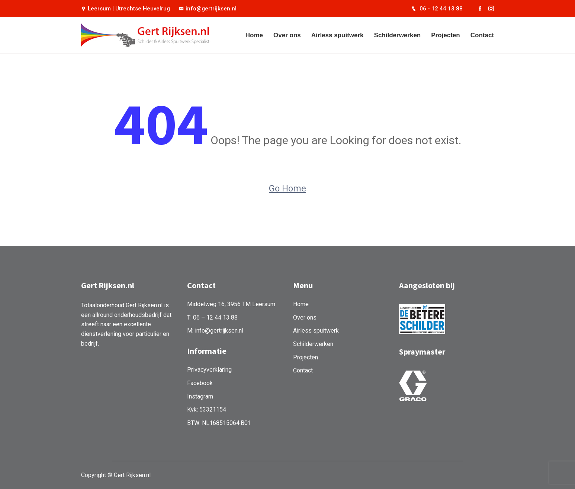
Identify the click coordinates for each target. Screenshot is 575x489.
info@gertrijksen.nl (208, 8)
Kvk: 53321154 (206, 409)
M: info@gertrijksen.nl (215, 330)
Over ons (287, 35)
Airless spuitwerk (337, 35)
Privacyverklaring (209, 369)
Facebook (200, 383)
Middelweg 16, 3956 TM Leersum (231, 304)
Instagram (200, 396)
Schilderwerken (397, 35)
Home (254, 35)
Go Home (287, 188)
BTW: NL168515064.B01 (219, 422)
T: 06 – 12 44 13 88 (212, 317)
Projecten (445, 35)
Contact (482, 35)
